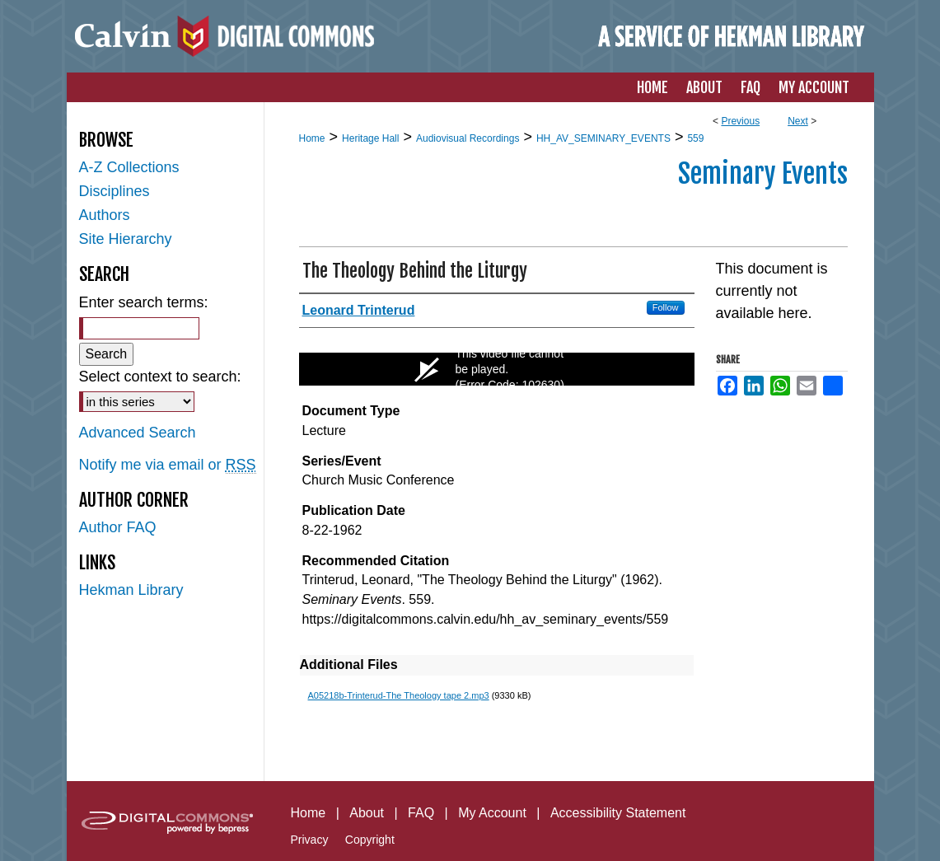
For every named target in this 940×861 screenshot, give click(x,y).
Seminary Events (763, 173)
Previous (740, 121)
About (366, 813)
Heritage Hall (370, 138)
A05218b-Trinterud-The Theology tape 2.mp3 (398, 695)
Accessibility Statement (618, 813)
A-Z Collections (129, 167)
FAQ (421, 813)
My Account (492, 813)
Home (312, 138)
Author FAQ (118, 527)
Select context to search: (160, 376)
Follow (665, 307)
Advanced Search (137, 432)
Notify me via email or (167, 465)
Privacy (310, 839)
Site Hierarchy (125, 239)
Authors (104, 215)
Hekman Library (131, 590)
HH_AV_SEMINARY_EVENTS (603, 138)
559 (695, 138)
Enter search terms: (143, 302)
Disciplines (114, 191)
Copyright (370, 839)
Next (798, 121)
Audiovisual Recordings (467, 138)
